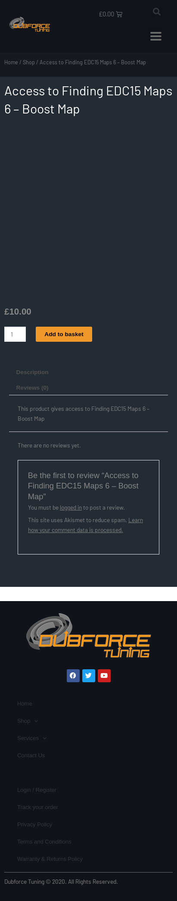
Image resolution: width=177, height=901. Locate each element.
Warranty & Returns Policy (50, 859)
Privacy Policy (34, 824)
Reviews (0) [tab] (32, 387)
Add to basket (63, 334)
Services (32, 738)
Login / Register (36, 790)
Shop (29, 62)
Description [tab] (32, 372)
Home (11, 62)
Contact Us (31, 755)
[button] (157, 11)
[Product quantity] (15, 334)
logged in (71, 507)
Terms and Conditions (44, 841)
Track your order (37, 807)
